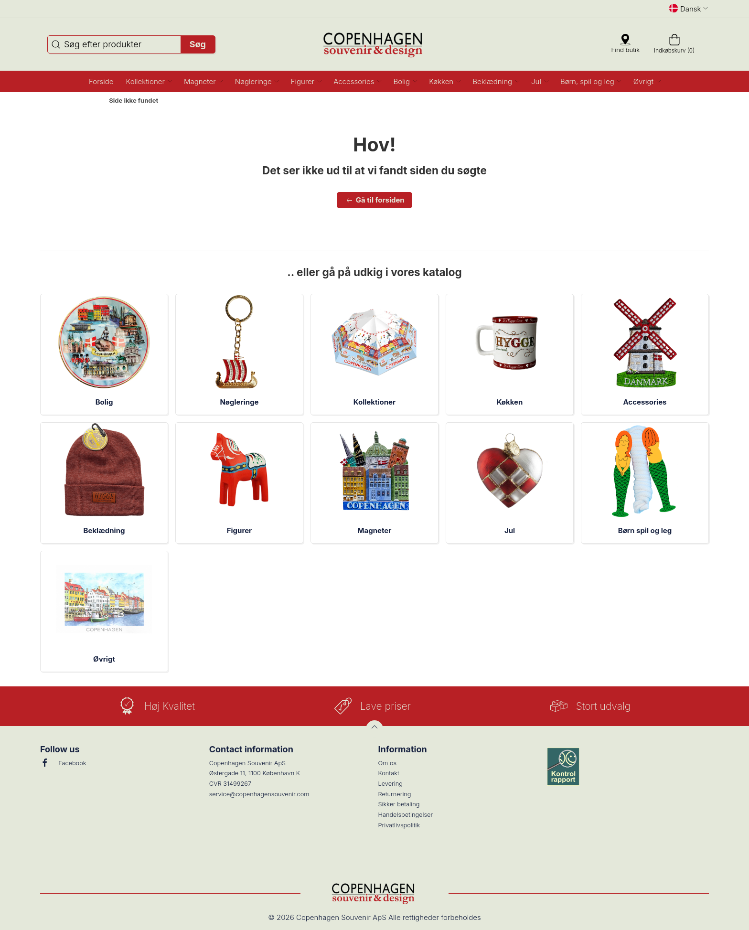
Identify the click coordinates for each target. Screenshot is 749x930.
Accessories (644, 401)
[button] (149, 81)
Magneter (375, 530)
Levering (390, 783)
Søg (198, 44)
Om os (387, 763)
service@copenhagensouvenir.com (259, 794)
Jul (509, 530)
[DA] (375, 44)
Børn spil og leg (645, 530)
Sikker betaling (399, 804)
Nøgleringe (239, 401)
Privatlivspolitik (399, 825)
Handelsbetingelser (405, 814)
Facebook (63, 763)
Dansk (689, 8)
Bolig (104, 401)
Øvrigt (104, 658)
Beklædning (104, 530)
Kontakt (388, 773)
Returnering (394, 794)
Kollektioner (374, 401)
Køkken (510, 401)
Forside (85, 101)
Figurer (239, 530)
